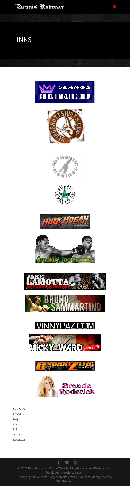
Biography (18, 413)
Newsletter (19, 439)
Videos (16, 424)
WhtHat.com (64, 481)
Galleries (17, 434)
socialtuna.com (74, 472)
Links (16, 429)
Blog (15, 419)
